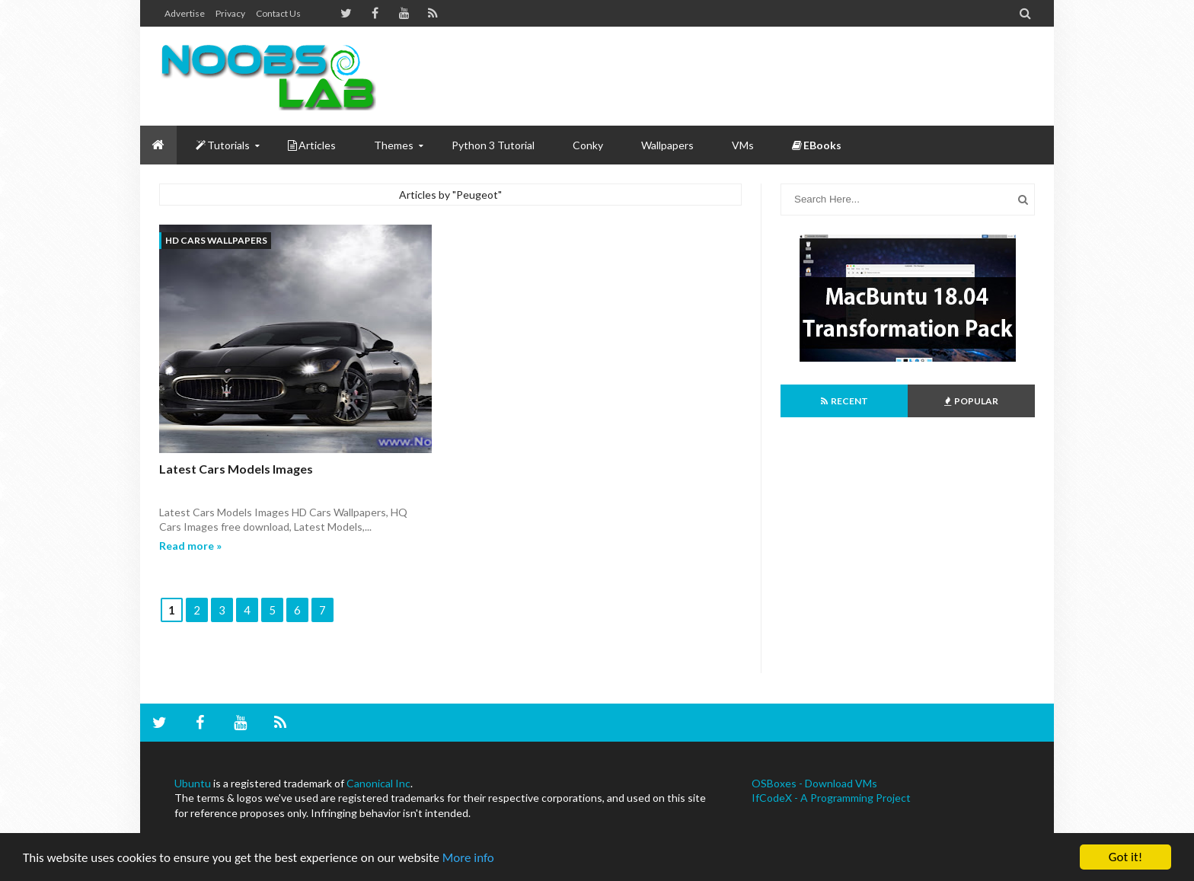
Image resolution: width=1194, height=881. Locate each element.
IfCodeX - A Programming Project (831, 797)
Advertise (184, 13)
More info (468, 858)
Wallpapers (667, 145)
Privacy (230, 13)
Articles (312, 145)
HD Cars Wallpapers (216, 240)
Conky (588, 145)
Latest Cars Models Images (236, 468)
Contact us (278, 13)
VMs (743, 145)
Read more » (190, 545)
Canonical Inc (378, 783)
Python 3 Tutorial (493, 145)
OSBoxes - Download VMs (814, 783)
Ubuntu (192, 783)
